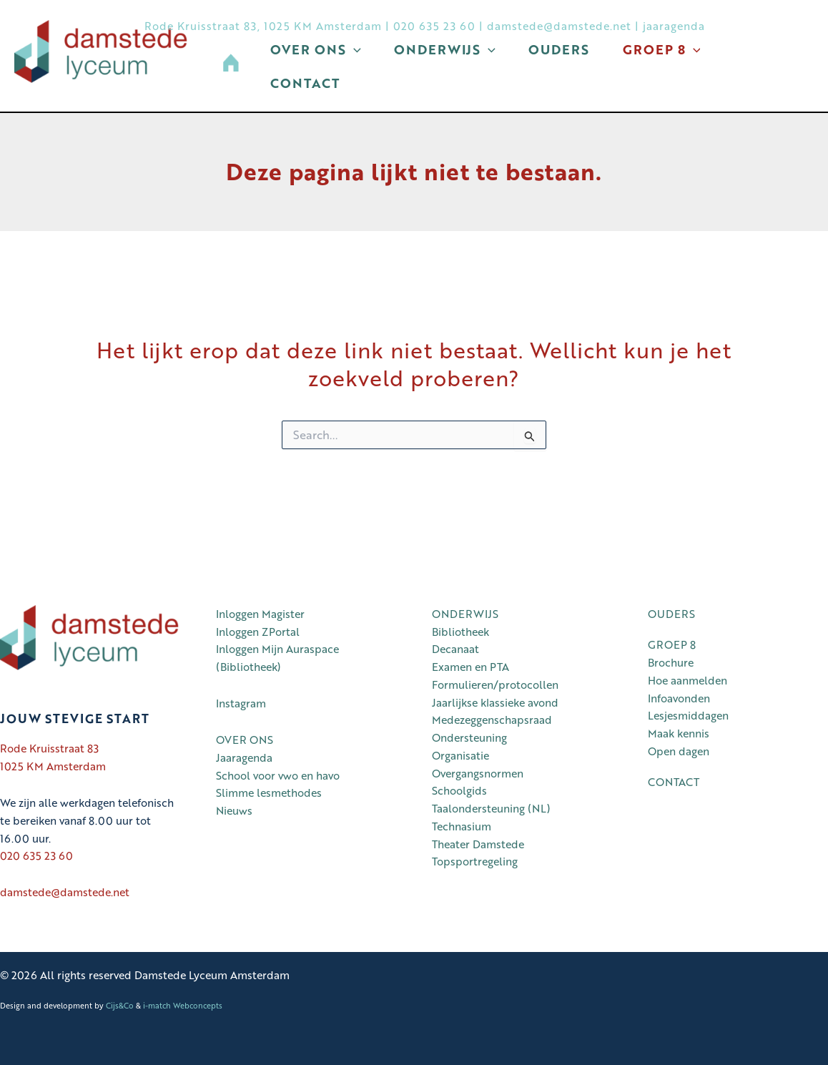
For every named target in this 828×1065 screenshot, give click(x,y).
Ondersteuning (469, 738)
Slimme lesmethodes (269, 793)
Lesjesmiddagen (688, 716)
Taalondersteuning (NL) (491, 809)
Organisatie (460, 755)
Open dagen (678, 751)
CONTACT (673, 782)
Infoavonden (679, 698)
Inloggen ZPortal (258, 631)
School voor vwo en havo (278, 775)
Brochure (671, 663)
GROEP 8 (672, 645)
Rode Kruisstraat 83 (49, 749)
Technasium (461, 826)
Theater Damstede (478, 844)
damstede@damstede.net (559, 26)
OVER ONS (244, 740)
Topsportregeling (475, 862)
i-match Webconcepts (182, 1005)
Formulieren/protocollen (495, 684)
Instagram (241, 704)
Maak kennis (678, 734)
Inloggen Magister (260, 614)
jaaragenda (674, 26)
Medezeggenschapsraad (492, 720)
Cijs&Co (120, 1005)
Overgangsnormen (477, 773)
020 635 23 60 (434, 26)
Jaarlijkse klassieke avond (495, 702)
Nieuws (234, 811)
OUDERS (671, 614)
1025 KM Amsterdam (53, 766)
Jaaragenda (244, 757)
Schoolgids (459, 791)
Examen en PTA (470, 667)
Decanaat (455, 649)
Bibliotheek (460, 631)
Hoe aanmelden (687, 680)
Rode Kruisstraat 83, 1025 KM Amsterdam (263, 26)
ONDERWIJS (465, 614)
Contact (308, 95)
